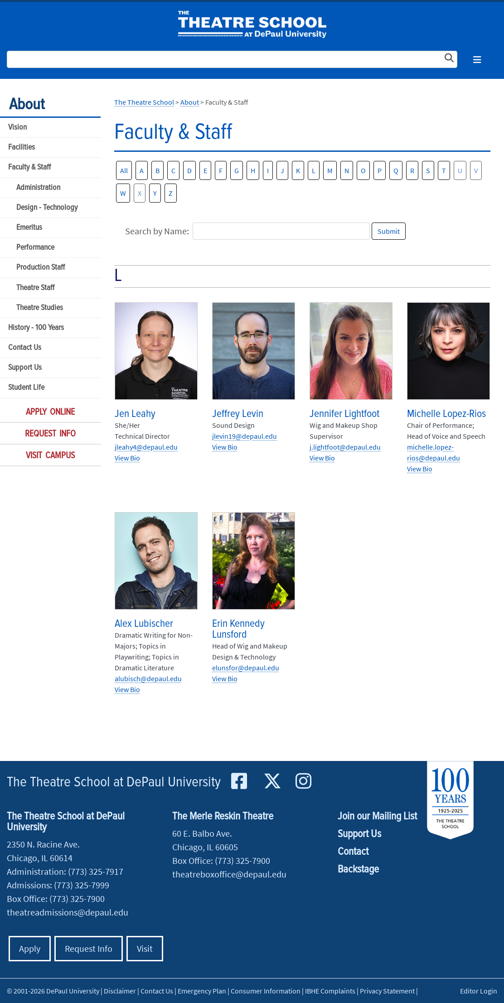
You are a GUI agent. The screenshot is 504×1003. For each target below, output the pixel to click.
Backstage (358, 869)
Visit (145, 948)
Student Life (26, 388)
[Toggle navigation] (477, 59)
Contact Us (24, 348)
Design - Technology (47, 208)
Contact (353, 852)
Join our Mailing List (377, 816)
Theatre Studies (39, 308)
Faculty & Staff (29, 167)
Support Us (25, 368)
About (27, 105)
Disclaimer (120, 990)
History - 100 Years (36, 328)
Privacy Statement (387, 990)
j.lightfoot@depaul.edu (345, 446)
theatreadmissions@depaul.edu (67, 912)
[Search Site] (232, 59)
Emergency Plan (202, 990)
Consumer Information (265, 990)
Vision (17, 127)
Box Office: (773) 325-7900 (56, 898)
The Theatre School (252, 24)
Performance (35, 247)
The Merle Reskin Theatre (222, 816)
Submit (389, 231)
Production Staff (40, 267)
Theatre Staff (35, 288)
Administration (38, 188)
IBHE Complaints (330, 990)
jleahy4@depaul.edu (146, 446)
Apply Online (50, 412)
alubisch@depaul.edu (148, 678)
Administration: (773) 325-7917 (65, 871)
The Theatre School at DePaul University (114, 782)
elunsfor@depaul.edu (245, 667)
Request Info (50, 434)
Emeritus (29, 228)
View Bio (127, 457)
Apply (29, 948)
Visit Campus (50, 456)
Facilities (21, 147)
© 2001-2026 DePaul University (53, 990)
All (124, 170)
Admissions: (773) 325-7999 (58, 885)
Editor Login (478, 990)
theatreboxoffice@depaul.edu (229, 874)
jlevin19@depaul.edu (244, 436)
